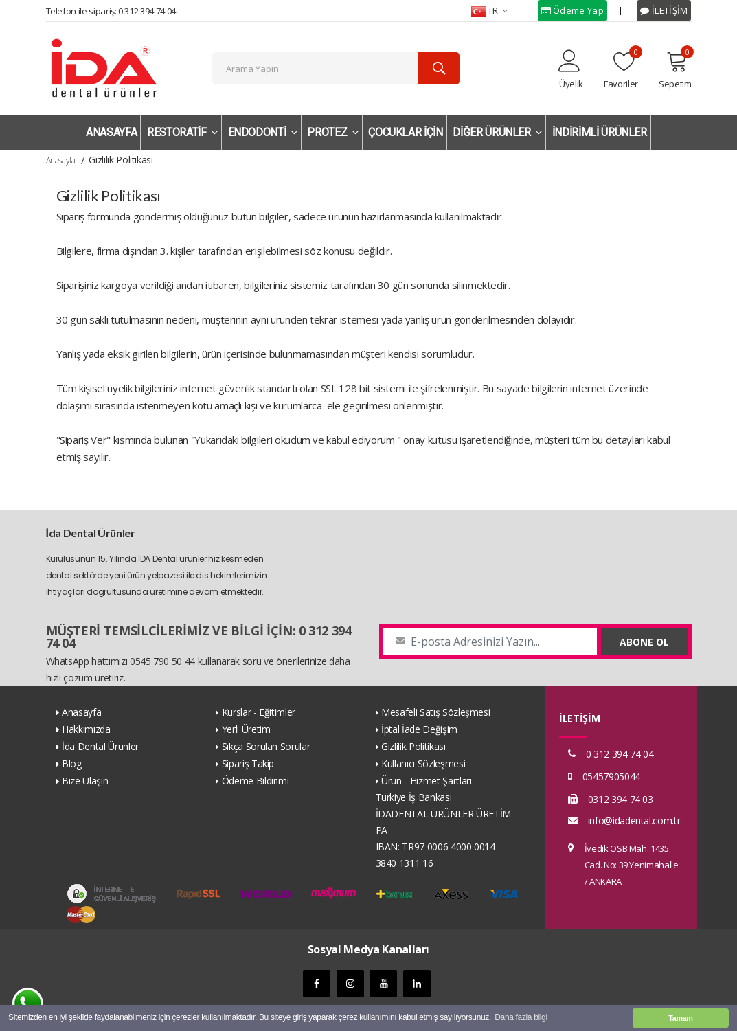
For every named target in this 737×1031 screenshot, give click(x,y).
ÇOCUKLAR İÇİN (405, 132)
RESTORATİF (182, 132)
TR (489, 10)
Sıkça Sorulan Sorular (266, 746)
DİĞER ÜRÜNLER (497, 132)
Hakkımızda (86, 729)
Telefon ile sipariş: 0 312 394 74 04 (111, 11)
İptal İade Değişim (419, 729)
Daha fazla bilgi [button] (521, 1018)
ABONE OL (644, 641)
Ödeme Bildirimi (255, 780)
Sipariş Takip (248, 763)
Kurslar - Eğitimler (258, 711)
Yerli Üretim (246, 729)
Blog (72, 763)
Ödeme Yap (572, 10)
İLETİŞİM (664, 10)
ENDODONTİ (262, 132)
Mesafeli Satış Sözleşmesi (435, 711)
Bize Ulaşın (85, 780)
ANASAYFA (111, 132)
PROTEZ (332, 132)
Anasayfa (61, 160)
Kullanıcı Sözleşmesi (423, 763)
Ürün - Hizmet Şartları (426, 780)
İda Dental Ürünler (100, 746)
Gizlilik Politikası (413, 746)
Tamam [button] (680, 1018)
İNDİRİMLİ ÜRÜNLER (599, 132)
